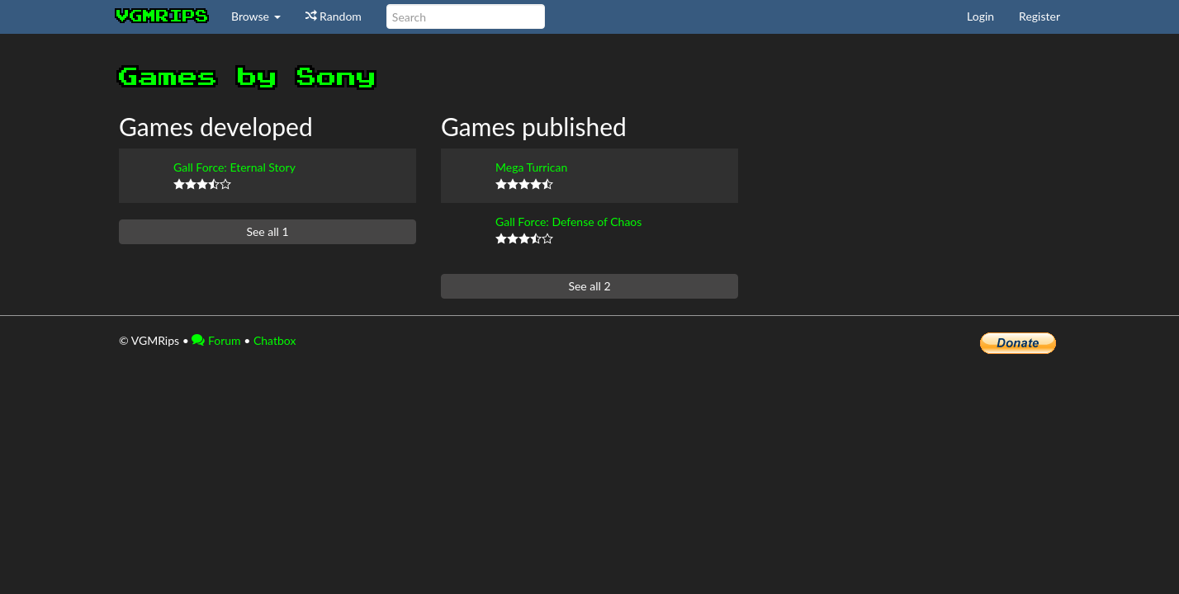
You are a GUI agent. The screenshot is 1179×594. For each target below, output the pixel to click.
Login (980, 16)
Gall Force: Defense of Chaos (568, 221)
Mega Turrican (531, 167)
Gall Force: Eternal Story (234, 167)
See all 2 (589, 286)
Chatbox (274, 340)
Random (333, 16)
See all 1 (267, 231)
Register (1039, 16)
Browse (256, 16)
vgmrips (162, 16)
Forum (216, 340)
